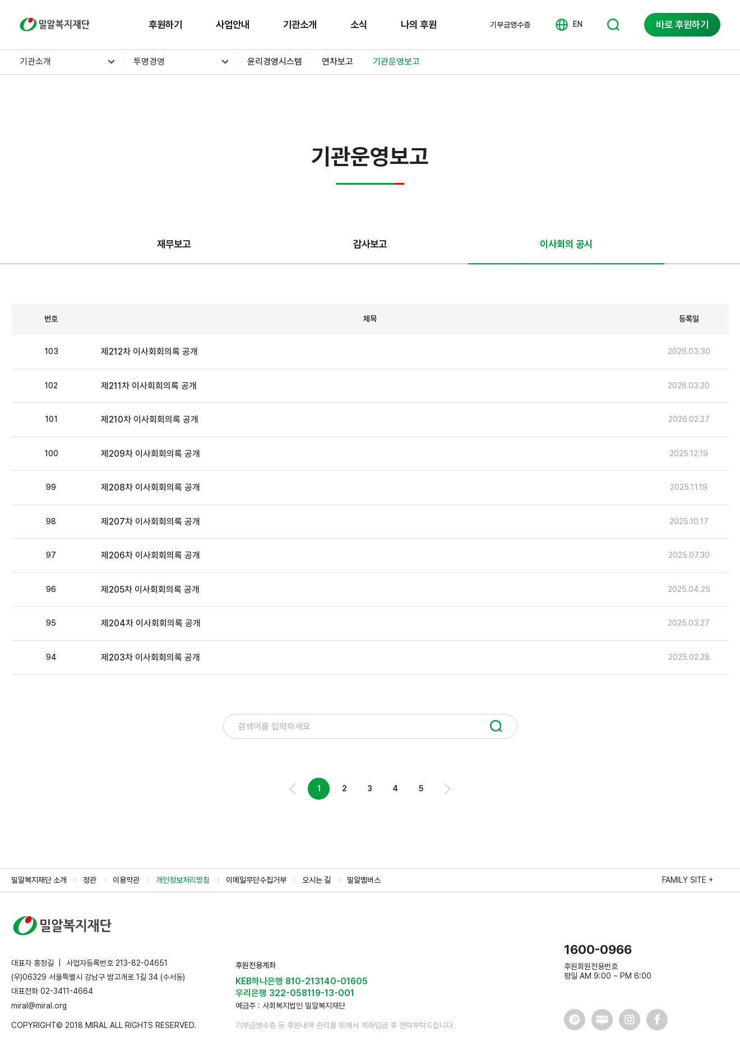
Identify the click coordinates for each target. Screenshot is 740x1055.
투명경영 (149, 61)
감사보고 (370, 244)
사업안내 (232, 24)
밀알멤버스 (364, 879)
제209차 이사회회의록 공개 (150, 453)
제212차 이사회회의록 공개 (149, 351)
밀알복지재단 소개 (39, 879)
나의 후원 (419, 24)
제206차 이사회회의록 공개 (150, 555)
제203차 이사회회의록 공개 (150, 657)
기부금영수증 (510, 24)
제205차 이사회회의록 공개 (150, 589)
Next (446, 789)
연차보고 (337, 61)
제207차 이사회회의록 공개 (150, 521)
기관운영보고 (396, 61)
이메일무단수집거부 (256, 879)
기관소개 (300, 24)
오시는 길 (316, 879)
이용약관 (126, 879)
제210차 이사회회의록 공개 (149, 419)
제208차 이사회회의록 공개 (150, 487)
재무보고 (174, 244)
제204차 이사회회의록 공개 (151, 623)
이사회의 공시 (566, 244)
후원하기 (165, 24)
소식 (358, 24)
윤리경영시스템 (274, 61)
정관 (89, 879)
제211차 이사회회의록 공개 (149, 385)
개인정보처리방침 (183, 879)
